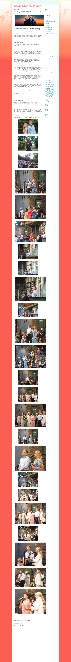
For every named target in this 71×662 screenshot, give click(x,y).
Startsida (28, 651)
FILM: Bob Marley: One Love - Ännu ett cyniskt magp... (49, 54)
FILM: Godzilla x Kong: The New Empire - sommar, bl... (50, 72)
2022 (45, 105)
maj (46, 99)
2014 (45, 114)
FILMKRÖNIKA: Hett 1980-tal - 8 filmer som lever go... (50, 36)
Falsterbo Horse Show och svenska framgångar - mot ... (49, 66)
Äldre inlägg (39, 651)
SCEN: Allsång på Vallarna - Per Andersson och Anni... (50, 74)
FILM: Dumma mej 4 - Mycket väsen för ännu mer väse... (49, 92)
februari (47, 101)
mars (46, 100)
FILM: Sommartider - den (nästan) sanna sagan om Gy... (50, 48)
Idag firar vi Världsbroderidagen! (50, 21)
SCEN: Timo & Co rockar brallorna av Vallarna (49, 27)
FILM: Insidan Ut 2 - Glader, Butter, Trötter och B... (49, 50)
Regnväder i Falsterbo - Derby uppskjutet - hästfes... (49, 62)
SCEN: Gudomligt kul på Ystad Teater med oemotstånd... (49, 94)
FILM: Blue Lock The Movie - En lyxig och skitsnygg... (50, 29)
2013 (45, 115)
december (47, 14)
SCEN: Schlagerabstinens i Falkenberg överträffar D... (49, 80)
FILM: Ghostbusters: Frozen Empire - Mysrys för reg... (49, 96)
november (47, 15)
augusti (47, 19)
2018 (45, 109)
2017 (45, 110)
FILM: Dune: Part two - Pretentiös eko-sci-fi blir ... (50, 70)
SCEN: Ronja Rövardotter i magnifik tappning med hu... (49, 78)
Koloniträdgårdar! (47, 88)
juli (46, 20)
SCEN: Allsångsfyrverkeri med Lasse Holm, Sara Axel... (49, 42)
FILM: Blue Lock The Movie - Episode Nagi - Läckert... (49, 38)
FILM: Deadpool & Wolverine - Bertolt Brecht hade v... (49, 40)
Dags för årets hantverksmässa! (50, 34)
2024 (45, 13)
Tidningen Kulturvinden (28, 5)
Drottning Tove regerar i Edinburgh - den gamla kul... (49, 64)
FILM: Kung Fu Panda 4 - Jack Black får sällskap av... (49, 52)
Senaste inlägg (16, 651)
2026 (45, 10)
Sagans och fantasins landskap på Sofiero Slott (49, 68)
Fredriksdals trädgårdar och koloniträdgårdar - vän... (49, 86)
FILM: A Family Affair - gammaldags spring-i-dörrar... (50, 58)
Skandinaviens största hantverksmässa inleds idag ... (50, 33)
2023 (45, 104)
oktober (47, 16)
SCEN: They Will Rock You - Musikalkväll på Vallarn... (49, 44)
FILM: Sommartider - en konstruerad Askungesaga (49, 46)
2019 (45, 108)
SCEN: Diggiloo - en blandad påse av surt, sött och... (49, 84)
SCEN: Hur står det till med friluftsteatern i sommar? (49, 60)
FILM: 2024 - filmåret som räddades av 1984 (49, 31)
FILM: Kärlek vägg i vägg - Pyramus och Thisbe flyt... (49, 56)
